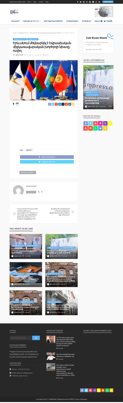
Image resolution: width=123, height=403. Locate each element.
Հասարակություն (19, 246)
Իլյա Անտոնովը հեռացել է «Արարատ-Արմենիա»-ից (65, 356)
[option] (98, 87)
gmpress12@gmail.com (25, 374)
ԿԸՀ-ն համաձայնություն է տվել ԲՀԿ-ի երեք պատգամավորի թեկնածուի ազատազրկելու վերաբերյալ (61, 308)
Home (29, 2)
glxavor (46, 55)
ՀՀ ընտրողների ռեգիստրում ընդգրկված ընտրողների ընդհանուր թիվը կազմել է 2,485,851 (25, 280)
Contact (41, 2)
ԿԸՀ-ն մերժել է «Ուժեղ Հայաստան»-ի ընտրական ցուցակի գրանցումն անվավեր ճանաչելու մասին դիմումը (61, 280)
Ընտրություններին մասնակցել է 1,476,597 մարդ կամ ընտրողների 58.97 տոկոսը (24, 252)
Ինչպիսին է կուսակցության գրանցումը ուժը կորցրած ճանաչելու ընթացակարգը (25, 308)
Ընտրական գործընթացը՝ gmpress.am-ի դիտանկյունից (58, 253)
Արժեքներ (86, 21)
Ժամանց (98, 21)
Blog (34, 2)
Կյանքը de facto (31, 21)
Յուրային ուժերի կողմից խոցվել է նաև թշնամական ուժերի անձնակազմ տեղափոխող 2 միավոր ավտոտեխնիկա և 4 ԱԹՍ (65, 371)
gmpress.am (19, 55)
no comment (38, 55)
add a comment (28, 173)
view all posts (32, 193)
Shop (47, 2)
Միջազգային (72, 21)
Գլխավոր (15, 21)
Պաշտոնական (33, 39)
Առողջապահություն (53, 21)
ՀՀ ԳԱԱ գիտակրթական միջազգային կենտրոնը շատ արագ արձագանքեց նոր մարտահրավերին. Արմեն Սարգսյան (65, 342)
